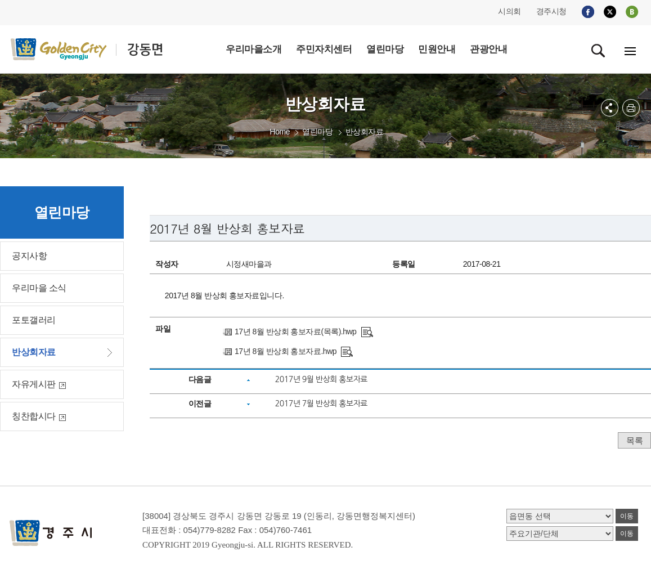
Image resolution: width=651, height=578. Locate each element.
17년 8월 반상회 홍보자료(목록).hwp (295, 331)
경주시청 (551, 11)
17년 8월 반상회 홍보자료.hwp (285, 351)
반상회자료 (364, 131)
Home (280, 131)
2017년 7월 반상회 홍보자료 (321, 403)
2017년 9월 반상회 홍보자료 (321, 379)
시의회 (509, 11)
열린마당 (317, 131)
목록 (634, 440)
